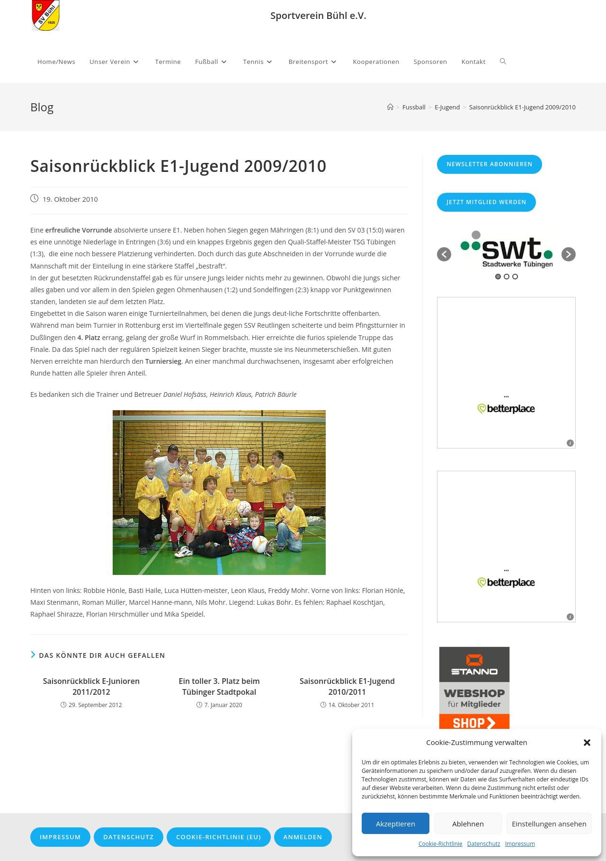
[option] (506, 250)
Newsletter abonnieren (489, 164)
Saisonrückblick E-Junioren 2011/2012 (91, 686)
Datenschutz (483, 844)
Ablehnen (468, 823)
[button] (587, 742)
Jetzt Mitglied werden (486, 202)
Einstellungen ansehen (549, 823)
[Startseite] (390, 107)
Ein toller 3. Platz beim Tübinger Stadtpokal (219, 686)
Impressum (520, 844)
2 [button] (506, 276)
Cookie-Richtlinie (441, 844)
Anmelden (303, 837)
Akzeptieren (395, 823)
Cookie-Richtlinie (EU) (218, 837)
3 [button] (515, 276)
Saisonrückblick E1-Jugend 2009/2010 (522, 107)
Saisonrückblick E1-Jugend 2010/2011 (347, 686)
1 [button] (498, 276)
